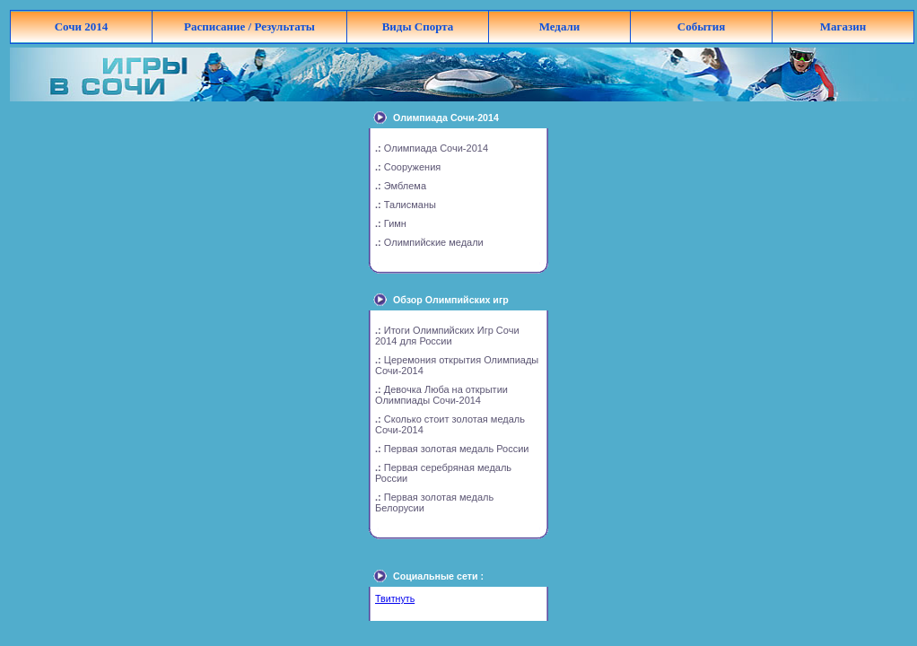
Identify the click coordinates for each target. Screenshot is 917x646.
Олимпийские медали (434, 242)
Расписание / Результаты (249, 26)
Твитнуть (395, 598)
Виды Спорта (418, 26)
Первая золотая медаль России (456, 448)
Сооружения (412, 167)
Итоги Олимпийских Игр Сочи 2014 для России (447, 335)
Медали (560, 26)
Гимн (395, 223)
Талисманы (410, 204)
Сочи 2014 (82, 26)
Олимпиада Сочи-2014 (436, 148)
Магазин (843, 26)
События (701, 26)
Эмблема (405, 185)
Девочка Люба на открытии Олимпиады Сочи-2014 (441, 395)
